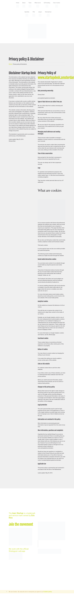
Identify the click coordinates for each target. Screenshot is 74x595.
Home (10, 64)
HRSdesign (29, 572)
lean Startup (17, 513)
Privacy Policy (13, 574)
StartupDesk (13, 572)
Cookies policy (47, 591)
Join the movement (21, 524)
